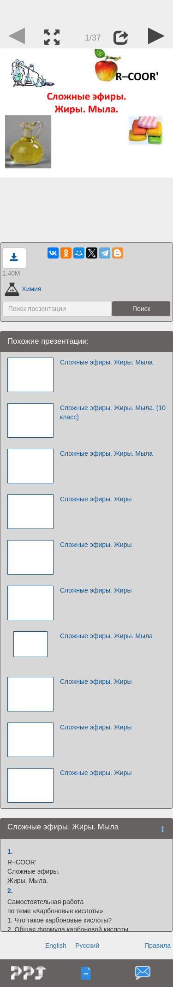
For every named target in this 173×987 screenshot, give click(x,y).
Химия (23, 289)
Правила (157, 945)
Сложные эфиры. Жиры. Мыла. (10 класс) (113, 412)
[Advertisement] (87, 11)
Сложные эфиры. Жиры (96, 499)
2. (10, 890)
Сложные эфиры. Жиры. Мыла (106, 362)
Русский (87, 945)
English (55, 945)
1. (10, 851)
